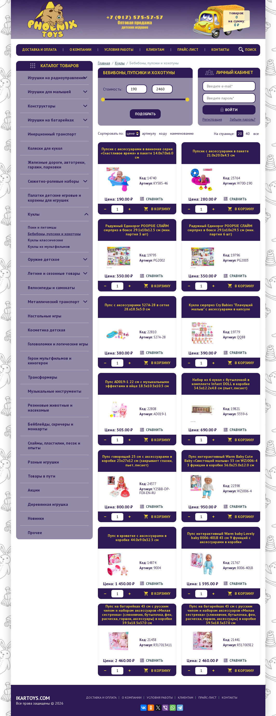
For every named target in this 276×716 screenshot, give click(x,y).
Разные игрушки (39, 462)
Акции (30, 490)
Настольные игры (40, 316)
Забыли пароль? (242, 119)
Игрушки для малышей (45, 91)
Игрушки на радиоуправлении (52, 77)
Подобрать (145, 114)
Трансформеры (38, 377)
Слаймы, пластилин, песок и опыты (50, 445)
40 (248, 133)
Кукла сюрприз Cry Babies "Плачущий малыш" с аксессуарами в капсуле (221, 307)
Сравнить (154, 199)
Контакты (220, 49)
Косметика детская (42, 330)
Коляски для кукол (41, 148)
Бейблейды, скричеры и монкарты (46, 426)
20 (240, 133)
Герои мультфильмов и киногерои (45, 360)
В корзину (160, 209)
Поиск (250, 49)
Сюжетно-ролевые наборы (49, 181)
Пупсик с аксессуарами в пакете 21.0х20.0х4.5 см (221, 153)
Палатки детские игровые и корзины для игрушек (50, 197)
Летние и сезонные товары (50, 273)
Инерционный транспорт (48, 134)
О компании (80, 49)
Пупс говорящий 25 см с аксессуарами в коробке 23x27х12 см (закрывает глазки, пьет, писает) (137, 460)
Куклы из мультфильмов (49, 246)
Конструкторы (37, 106)
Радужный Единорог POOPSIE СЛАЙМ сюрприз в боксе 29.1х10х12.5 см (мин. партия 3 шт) (137, 229)
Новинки (32, 518)
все (256, 133)
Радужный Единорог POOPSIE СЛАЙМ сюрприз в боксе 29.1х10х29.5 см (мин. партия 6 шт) (220, 229)
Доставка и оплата (39, 49)
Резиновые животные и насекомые (46, 407)
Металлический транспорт (49, 301)
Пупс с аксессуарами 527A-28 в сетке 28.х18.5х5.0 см (137, 307)
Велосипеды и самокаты (47, 287)
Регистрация (212, 119)
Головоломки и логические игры (54, 344)
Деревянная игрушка (44, 504)
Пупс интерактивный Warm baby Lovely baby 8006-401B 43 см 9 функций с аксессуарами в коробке (220, 537)
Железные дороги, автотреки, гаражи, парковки (52, 164)
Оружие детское (39, 259)
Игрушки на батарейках (47, 120)
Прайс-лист (187, 49)
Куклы (29, 214)
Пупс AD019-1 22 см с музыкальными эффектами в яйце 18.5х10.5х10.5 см (137, 383)
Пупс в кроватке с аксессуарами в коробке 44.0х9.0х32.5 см (137, 537)
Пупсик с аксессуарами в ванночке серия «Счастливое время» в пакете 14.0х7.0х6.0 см (137, 153)
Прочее (31, 532)
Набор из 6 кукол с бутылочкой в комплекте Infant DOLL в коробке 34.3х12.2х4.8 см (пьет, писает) (221, 383)
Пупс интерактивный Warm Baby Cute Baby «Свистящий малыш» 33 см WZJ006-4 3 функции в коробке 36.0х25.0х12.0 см (220, 460)
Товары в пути (37, 476)
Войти (231, 109)
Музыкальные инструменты (50, 391)
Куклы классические (45, 240)
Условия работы (118, 49)
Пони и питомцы (42, 227)
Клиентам (155, 49)
